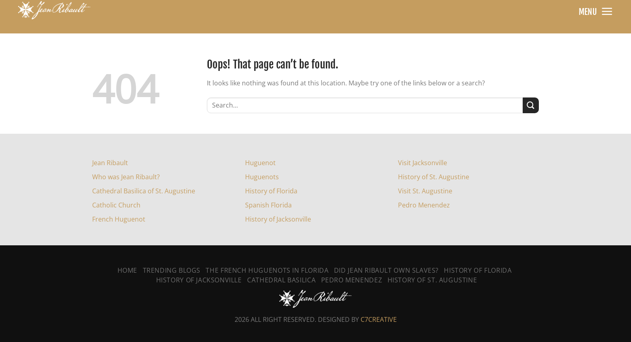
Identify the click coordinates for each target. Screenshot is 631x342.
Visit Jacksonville (422, 162)
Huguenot (260, 162)
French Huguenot (118, 219)
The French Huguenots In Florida (267, 270)
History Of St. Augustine (432, 280)
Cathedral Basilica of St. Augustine (143, 191)
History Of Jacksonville (199, 280)
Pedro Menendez (424, 205)
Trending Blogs (172, 270)
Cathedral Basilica (281, 280)
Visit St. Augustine (425, 191)
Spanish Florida (268, 205)
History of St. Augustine (433, 176)
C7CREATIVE (379, 319)
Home (127, 270)
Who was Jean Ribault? (126, 176)
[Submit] (531, 105)
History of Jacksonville (278, 219)
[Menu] (607, 11)
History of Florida (271, 191)
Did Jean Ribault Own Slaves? (386, 270)
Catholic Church (116, 205)
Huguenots (262, 176)
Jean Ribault (110, 162)
